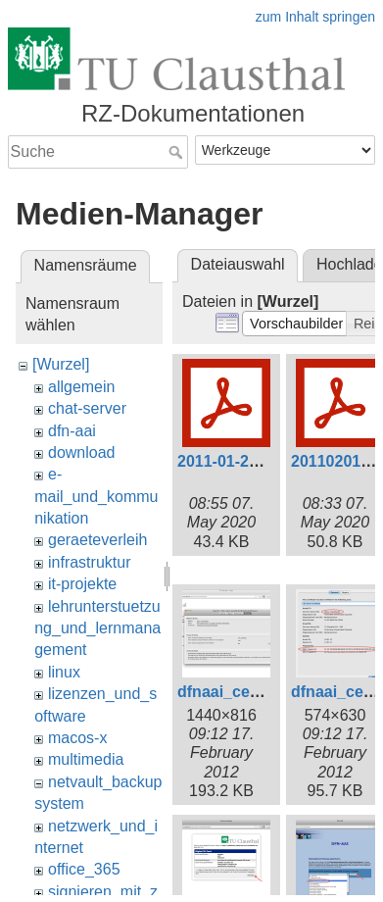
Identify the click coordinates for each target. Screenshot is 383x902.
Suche (177, 152)
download (82, 452)
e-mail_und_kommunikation (96, 496)
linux (64, 672)
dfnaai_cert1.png (240, 691)
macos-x (77, 737)
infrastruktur (89, 562)
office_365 (84, 869)
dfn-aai (72, 431)
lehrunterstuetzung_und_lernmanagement (97, 628)
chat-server (87, 408)
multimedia (85, 759)
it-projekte (82, 584)
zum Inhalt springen (315, 17)
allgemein (81, 386)
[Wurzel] (60, 364)
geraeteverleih (97, 539)
